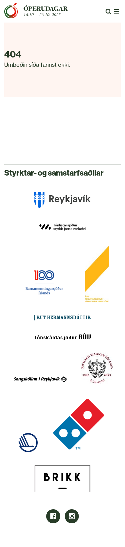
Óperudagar (45, 8)
